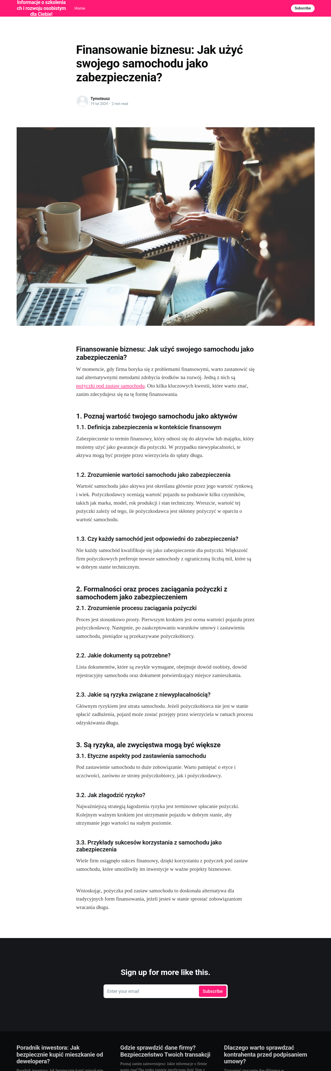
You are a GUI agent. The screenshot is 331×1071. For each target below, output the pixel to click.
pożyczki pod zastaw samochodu (110, 386)
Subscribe (303, 8)
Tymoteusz (100, 98)
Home (79, 8)
